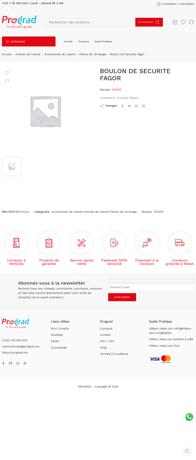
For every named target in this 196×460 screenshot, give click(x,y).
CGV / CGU (107, 341)
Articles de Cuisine (28, 54)
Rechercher (149, 22)
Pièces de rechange (92, 54)
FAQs (103, 347)
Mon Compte (60, 328)
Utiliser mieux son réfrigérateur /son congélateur (170, 331)
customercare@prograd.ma (20, 346)
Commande (59, 347)
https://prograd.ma (15, 352)
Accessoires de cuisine (59, 54)
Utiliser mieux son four (164, 345)
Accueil (68, 41)
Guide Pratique (103, 41)
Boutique (57, 335)
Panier (55, 341)
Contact (105, 335)
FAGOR (116, 89)
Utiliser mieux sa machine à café (171, 339)
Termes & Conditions (114, 354)
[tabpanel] (45, 112)
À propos (83, 41)
